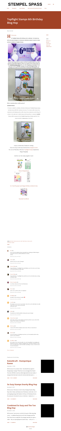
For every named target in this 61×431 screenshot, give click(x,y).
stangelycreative (34, 147)
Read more (35, 377)
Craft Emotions (48, 43)
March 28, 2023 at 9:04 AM (15, 263)
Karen (11, 288)
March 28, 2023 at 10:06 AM (15, 271)
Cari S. (11, 259)
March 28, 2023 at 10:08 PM (15, 322)
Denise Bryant (13, 318)
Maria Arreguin (13, 282)
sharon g (12, 325)
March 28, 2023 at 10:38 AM (15, 292)
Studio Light (48, 45)
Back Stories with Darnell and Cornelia (35, 8)
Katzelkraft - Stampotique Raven (19, 362)
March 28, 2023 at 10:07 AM (15, 278)
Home (8, 8)
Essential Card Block (24, 198)
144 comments (13, 398)
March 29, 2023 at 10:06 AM (15, 337)
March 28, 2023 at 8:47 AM (15, 256)
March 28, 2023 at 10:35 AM (15, 285)
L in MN (11, 302)
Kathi (11, 311)
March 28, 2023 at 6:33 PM (15, 314)
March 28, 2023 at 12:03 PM (15, 299)
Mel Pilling (12, 295)
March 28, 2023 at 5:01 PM (15, 308)
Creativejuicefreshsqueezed (32, 67)
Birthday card (48, 40)
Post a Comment (10, 350)
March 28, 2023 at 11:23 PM (15, 329)
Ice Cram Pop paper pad (16, 186)
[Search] (49, 4)
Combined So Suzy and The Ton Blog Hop (21, 406)
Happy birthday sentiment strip (29, 186)
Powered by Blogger (30, 426)
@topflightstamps (33, 66)
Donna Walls (12, 266)
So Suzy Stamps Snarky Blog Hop (22, 384)
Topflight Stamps (28, 149)
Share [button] (47, 34)
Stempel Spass (24, 4)
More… (46, 8)
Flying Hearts (25, 170)
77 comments (13, 422)
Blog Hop (47, 42)
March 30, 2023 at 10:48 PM (15, 347)
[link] (15, 64)
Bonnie (11, 332)
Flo (10, 250)
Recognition (14, 8)
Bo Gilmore (12, 340)
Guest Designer (22, 8)
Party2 (20, 170)
